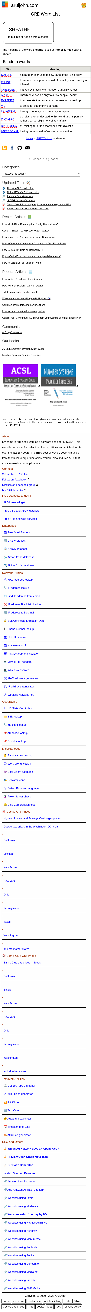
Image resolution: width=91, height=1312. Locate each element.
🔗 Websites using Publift (19, 1256)
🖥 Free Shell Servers (17, 533)
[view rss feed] (4, 148)
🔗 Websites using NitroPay (20, 1232)
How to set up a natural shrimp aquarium (23, 312)
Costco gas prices (13, 1307)
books (40, 1307)
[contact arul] (27, 148)
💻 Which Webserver (16, 671)
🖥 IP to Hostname (15, 638)
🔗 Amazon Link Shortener (20, 1182)
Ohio (6, 895)
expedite (7, 100)
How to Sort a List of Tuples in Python (22, 264)
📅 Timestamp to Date (17, 1128)
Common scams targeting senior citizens (23, 306)
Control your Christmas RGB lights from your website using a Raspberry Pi (41, 319)
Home (29, 138)
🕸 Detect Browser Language (21, 789)
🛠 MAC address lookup (18, 580)
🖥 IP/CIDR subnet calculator (21, 654)
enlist (5, 82)
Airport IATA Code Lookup (20, 189)
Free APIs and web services (20, 520)
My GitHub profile (12, 491)
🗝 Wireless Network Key (19, 695)
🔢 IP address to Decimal (19, 613)
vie (3, 105)
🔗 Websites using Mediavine (21, 1207)
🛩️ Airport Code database (19, 558)
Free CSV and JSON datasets (21, 511)
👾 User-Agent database (18, 773)
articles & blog (52, 1302)
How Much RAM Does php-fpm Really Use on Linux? (30, 225)
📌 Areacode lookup (16, 734)
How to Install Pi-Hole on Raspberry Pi (22, 251)
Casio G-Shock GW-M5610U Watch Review (25, 232)
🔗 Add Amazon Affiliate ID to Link (24, 1190)
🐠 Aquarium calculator (17, 1119)
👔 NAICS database (16, 550)
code (67, 1302)
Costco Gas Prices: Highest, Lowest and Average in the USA (39, 205)
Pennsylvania (12, 909)
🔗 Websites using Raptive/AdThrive (25, 1223)
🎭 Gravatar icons (14, 781)
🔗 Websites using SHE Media (22, 1289)
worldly (7, 118)
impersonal (10, 131)
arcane (6, 95)
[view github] (19, 148)
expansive (8, 111)
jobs (49, 1307)
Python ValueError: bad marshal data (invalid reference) (31, 257)
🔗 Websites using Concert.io (21, 1264)
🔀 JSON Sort (12, 1103)
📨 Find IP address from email (22, 597)
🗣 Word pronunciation (17, 764)
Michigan (9, 854)
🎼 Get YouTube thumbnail (20, 1086)
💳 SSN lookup (13, 717)
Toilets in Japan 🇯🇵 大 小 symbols (20, 293)
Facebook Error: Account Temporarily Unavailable (28, 238)
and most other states (16, 950)
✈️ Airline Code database (19, 566)
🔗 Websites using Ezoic (18, 1199)
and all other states (15, 1072)
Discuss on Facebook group (19, 486)
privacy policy (73, 1307)
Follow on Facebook (14, 480)
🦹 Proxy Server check (17, 797)
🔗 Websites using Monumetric (22, 1240)
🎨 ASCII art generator (17, 1136)
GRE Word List (44, 138)
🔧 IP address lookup (16, 589)
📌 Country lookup (15, 742)
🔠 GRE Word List (15, 541)
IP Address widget (14, 503)
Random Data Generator (20, 197)
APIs (30, 1307)
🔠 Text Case (12, 1111)
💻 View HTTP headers (18, 663)
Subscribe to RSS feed (15, 475)
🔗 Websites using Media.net (21, 1273)
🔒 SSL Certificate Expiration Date (24, 622)
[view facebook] (12, 148)
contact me (34, 1302)
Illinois (7, 990)
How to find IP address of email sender (22, 280)
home (6, 1302)
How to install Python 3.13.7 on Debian (22, 287)
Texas (7, 922)
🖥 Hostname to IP (15, 646)
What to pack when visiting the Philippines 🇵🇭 (26, 299)
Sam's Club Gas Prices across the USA (28, 209)
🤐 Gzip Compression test (19, 805)
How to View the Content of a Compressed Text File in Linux (34, 244)
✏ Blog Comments (12, 333)
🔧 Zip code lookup (15, 726)
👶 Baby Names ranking (18, 756)
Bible (77, 1302)
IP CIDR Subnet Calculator (21, 201)
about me (18, 1302)
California (9, 841)
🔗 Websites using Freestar (20, 1281)
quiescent (9, 89)
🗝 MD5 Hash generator (18, 1095)
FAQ (58, 1307)
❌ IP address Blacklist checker (22, 605)
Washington (11, 936)
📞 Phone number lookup (19, 630)
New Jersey (11, 868)
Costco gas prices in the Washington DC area (31, 827)
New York (9, 882)
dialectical (9, 125)
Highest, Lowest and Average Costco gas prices (32, 819)
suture (6, 74)
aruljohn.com (24, 5)
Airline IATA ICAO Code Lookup (23, 193)
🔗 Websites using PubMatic (21, 1248)
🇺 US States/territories (18, 709)
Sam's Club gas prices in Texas (22, 963)
